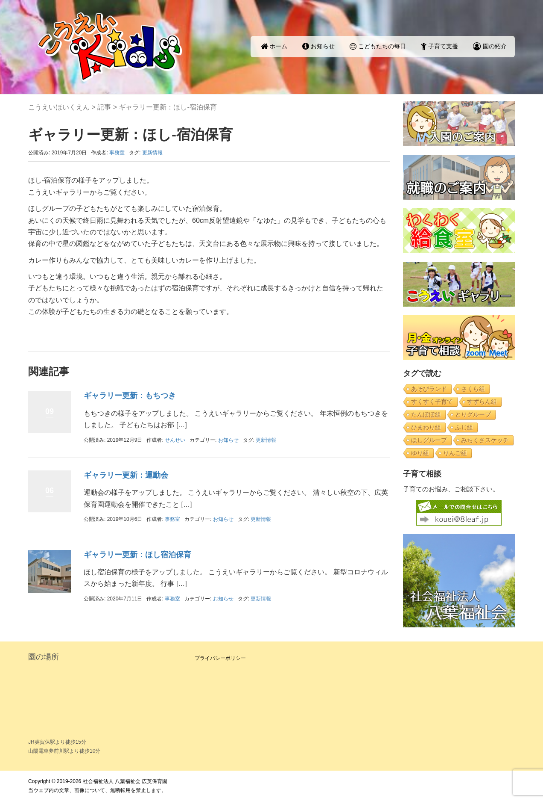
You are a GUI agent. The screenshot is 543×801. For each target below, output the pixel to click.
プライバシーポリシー (220, 658)
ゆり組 (420, 452)
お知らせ (318, 46)
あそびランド (429, 388)
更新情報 (152, 153)
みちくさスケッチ (485, 440)
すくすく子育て (432, 401)
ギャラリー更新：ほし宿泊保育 (137, 554)
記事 (104, 107)
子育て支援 (439, 46)
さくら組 (473, 388)
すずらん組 (482, 401)
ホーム (274, 46)
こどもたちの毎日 (378, 46)
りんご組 (455, 452)
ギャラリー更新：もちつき (130, 395)
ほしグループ (429, 440)
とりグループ (473, 414)
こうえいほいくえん (59, 107)
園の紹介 (490, 46)
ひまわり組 (426, 427)
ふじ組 (464, 427)
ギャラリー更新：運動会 (126, 475)
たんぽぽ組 (426, 414)
